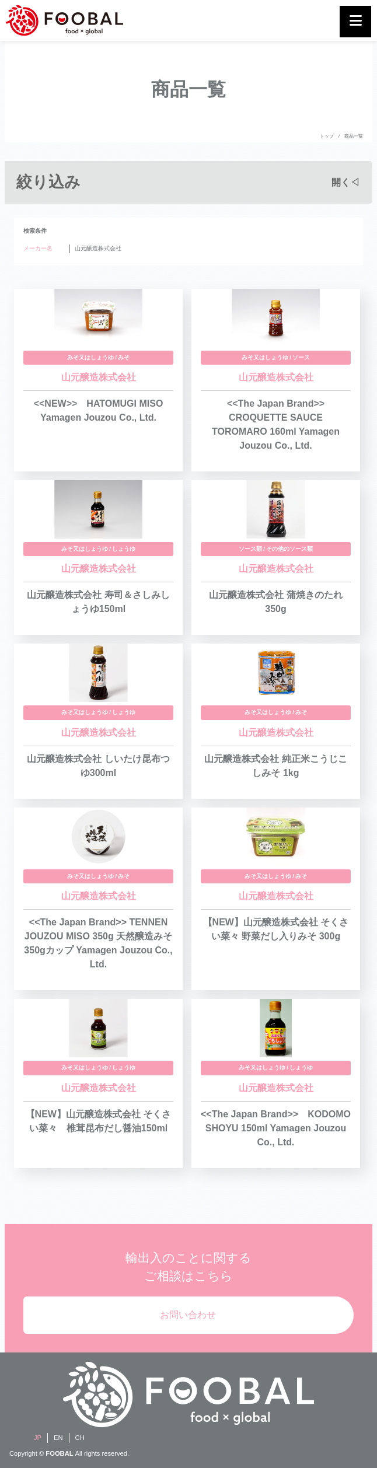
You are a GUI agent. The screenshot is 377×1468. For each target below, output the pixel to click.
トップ (327, 136)
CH (80, 1437)
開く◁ (345, 182)
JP (37, 1437)
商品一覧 (353, 136)
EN (58, 1437)
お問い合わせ (188, 1315)
